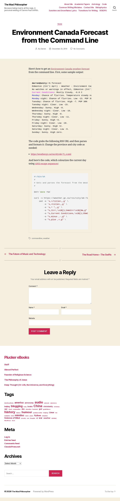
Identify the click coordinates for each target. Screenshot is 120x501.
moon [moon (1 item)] (27, 419)
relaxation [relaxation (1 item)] (45, 419)
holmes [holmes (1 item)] (18, 416)
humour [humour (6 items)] (27, 415)
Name (32, 311)
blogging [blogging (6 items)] (17, 409)
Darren (42, 49)
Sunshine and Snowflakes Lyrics (63, 10)
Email (64, 311)
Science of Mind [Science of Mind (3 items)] (12, 421)
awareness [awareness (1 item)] (53, 406)
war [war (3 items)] (40, 421)
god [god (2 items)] (40, 413)
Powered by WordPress (44, 495)
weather (46, 242)
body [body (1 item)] (25, 410)
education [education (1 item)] (28, 413)
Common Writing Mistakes (70, 7)
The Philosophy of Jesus (15, 383)
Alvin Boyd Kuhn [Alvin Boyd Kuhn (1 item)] (8, 406)
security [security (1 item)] (23, 422)
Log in (7, 440)
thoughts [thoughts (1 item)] (32, 422)
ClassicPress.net (12, 450)
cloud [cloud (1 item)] (10, 413)
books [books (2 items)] (30, 410)
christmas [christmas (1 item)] (57, 410)
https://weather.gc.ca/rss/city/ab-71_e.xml (53, 157)
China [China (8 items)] (38, 409)
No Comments (79, 49)
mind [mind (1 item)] (12, 419)
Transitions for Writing (88, 10)
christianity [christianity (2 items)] (48, 410)
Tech (60, 24)
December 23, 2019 (60, 49)
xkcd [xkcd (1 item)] (13, 424)
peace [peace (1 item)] (31, 419)
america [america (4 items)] (19, 406)
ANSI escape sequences (47, 167)
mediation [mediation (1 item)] (7, 419)
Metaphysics (101, 7)
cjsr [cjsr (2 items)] (5, 413)
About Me (68, 4)
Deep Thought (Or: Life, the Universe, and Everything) (29, 388)
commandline (37, 242)
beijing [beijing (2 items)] (7, 410)
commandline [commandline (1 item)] (16, 413)
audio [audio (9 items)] (39, 406)
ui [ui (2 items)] (37, 422)
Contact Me (89, 7)
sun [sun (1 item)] (28, 422)
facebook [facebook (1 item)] (35, 413)
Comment (33, 290)
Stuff (6, 368)
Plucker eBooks (19, 360)
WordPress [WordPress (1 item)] (7, 424)
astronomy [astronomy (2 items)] (29, 406)
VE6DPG (103, 10)
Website (32, 322)
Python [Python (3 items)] (37, 419)
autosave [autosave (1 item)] (46, 406)
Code (104, 4)
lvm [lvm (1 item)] (56, 416)
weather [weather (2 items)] (46, 422)
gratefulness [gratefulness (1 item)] (46, 413)
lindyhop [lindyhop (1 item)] (45, 416)
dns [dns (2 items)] (23, 413)
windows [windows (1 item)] (54, 422)
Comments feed (11, 447)
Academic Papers (82, 4)
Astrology (96, 4)
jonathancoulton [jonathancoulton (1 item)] (37, 416)
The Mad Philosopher (16, 4)
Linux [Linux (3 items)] (51, 416)
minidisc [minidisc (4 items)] (19, 418)
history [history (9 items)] (9, 415)
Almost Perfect (11, 373)
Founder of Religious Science (17, 378)
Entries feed (10, 444)
